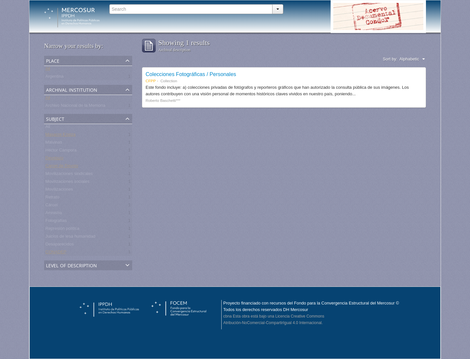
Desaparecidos (59, 245)
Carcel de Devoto (61, 166)
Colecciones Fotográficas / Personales (191, 74)
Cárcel (51, 206)
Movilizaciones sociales (67, 182)
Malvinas (53, 143)
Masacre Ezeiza (60, 135)
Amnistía (53, 213)
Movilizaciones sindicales (69, 174)
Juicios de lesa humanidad (70, 237)
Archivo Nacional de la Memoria (75, 106)
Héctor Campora (60, 151)
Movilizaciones (59, 190)
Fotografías (56, 221)
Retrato (52, 198)
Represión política (62, 229)
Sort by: (390, 58)
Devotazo (54, 159)
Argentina (54, 77)
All (47, 69)
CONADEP (55, 253)
